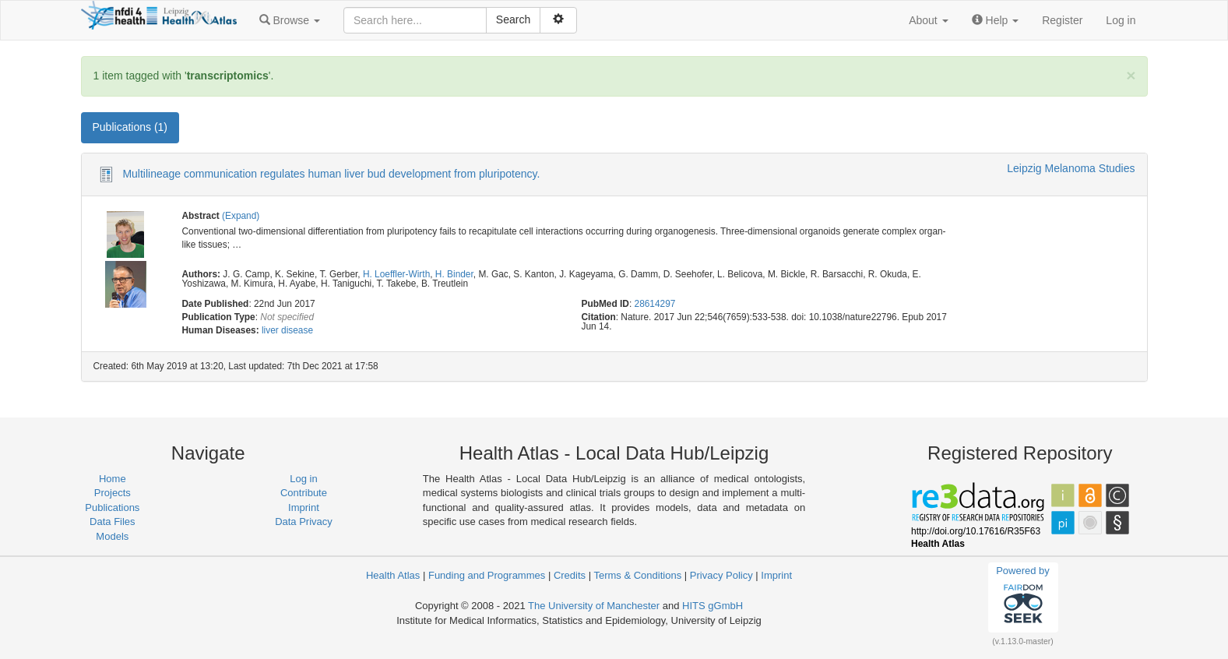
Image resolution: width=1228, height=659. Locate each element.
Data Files (112, 521)
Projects (112, 493)
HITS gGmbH (712, 605)
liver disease (287, 330)
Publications (112, 507)
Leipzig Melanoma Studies (1071, 168)
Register (1062, 20)
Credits (570, 575)
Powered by (1023, 597)
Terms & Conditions (637, 575)
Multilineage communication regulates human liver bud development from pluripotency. (331, 173)
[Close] (1130, 75)
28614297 (655, 303)
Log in (1120, 20)
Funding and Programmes (486, 575)
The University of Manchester (594, 605)
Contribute (303, 493)
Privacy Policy (721, 575)
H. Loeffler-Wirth (396, 274)
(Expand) (240, 215)
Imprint (303, 507)
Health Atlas (393, 575)
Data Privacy (304, 521)
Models (112, 536)
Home (112, 479)
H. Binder (454, 274)
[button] (290, 20)
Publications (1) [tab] (130, 127)
